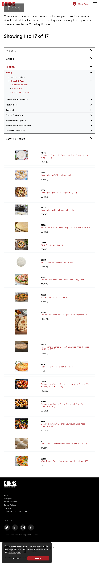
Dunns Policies (10, 506)
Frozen (10, 66)
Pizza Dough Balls (18, 85)
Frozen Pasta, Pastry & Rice (19, 126)
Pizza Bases (15, 89)
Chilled (10, 58)
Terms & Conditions (12, 502)
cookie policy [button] (15, 552)
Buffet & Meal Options (16, 121)
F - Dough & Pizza (17, 81)
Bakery (9, 72)
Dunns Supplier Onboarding (15, 512)
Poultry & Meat (13, 105)
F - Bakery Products (17, 77)
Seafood (10, 110)
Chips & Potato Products (17, 100)
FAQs (6, 496)
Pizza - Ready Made (19, 93)
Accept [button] (38, 558)
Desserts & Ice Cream (16, 131)
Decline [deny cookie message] (15, 558)
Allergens (8, 499)
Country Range (15, 139)
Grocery (11, 50)
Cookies (7, 509)
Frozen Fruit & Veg (14, 116)
